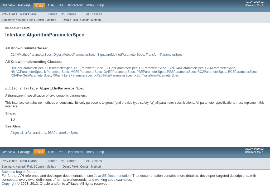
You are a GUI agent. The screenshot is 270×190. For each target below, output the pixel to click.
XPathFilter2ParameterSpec (73, 75)
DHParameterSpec (58, 68)
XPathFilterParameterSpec (113, 75)
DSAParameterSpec (88, 68)
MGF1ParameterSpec (86, 72)
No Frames (68, 14)
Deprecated (75, 5)
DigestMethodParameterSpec (74, 54)
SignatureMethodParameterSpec (120, 54)
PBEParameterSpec (151, 72)
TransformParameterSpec (164, 54)
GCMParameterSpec (220, 68)
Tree (60, 5)
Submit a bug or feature (19, 173)
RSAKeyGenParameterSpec (31, 75)
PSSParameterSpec (181, 72)
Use (51, 5)
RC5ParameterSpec (242, 72)
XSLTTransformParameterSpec (156, 75)
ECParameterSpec (152, 68)
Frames (51, 14)
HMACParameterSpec (26, 72)
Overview (8, 5)
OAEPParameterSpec (119, 72)
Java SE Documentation (112, 177)
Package (24, 5)
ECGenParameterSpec (121, 68)
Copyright (9, 185)
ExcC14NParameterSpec (186, 68)
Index (90, 5)
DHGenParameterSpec (27, 68)
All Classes (94, 14)
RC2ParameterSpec (211, 72)
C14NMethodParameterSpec (31, 54)
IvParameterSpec (56, 72)
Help (100, 5)
